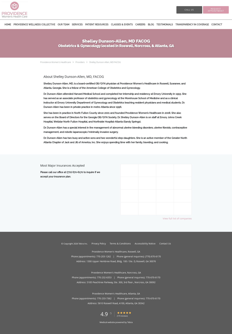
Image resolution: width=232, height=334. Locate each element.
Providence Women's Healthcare (55, 62)
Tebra (130, 322)
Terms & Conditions (120, 243)
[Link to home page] (18, 10)
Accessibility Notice (145, 243)
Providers (80, 62)
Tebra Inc (82, 243)
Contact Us (165, 243)
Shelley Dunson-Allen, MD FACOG (105, 62)
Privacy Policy (99, 243)
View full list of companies (177, 218)
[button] (216, 10)
